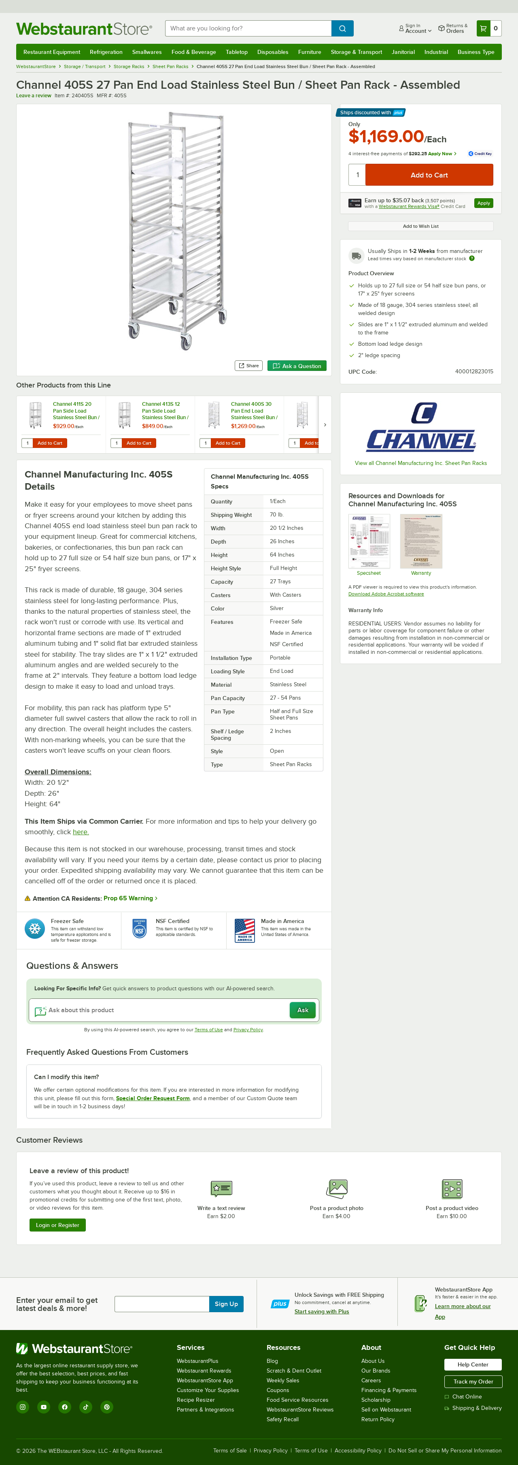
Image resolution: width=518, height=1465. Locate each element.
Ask (302, 1010)
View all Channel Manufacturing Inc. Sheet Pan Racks (421, 463)
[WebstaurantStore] (82, 1348)
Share (248, 365)
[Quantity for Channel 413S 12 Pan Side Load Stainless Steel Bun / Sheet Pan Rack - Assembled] (116, 443)
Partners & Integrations (205, 1410)
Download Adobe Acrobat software (386, 594)
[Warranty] (420, 545)
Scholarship (376, 1400)
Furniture (309, 52)
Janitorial (403, 52)
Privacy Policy (248, 1029)
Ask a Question (297, 366)
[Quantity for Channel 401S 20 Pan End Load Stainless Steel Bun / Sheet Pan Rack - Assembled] (294, 443)
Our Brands (376, 1371)
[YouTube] (43, 1407)
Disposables (273, 52)
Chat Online (463, 1397)
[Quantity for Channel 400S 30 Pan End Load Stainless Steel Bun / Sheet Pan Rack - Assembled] (205, 443)
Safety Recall (283, 1419)
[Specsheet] (368, 545)
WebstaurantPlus (198, 1361)
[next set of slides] (324, 424)
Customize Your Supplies (208, 1390)
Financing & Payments (389, 1390)
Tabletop (237, 52)
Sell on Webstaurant (386, 1410)
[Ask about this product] (174, 1010)
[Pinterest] (106, 1407)
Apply (485, 204)
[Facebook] (64, 1407)
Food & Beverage (194, 52)
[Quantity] (357, 175)
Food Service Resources (298, 1400)
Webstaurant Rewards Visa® (409, 206)
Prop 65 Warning (128, 898)
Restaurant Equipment (51, 52)
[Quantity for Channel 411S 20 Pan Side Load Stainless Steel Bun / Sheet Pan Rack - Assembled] (27, 443)
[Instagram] (22, 1407)
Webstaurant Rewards (204, 1371)
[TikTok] (85, 1407)
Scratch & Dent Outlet (294, 1371)
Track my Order (473, 1381)
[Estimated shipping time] (472, 258)
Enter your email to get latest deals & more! (57, 1304)
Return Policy (378, 1419)
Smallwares (147, 52)
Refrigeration (106, 52)
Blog (272, 1361)
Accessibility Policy (358, 1451)
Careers (371, 1380)
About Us (373, 1361)
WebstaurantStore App (205, 1380)
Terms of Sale (230, 1451)
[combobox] (248, 28)
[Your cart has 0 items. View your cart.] (489, 28)
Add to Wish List (421, 226)
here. (81, 832)
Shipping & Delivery (473, 1408)
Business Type (476, 52)
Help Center (473, 1364)
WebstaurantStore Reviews (300, 1410)
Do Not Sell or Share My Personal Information (445, 1451)
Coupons (278, 1390)
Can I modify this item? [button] (66, 1077)
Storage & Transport (356, 52)
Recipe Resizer (196, 1400)
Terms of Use (209, 1029)
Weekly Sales (283, 1380)
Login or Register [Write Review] (57, 1225)
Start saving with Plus (322, 1311)
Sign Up (226, 1304)
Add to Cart (50, 443)
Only (354, 124)
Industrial (436, 52)
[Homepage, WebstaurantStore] (84, 28)
